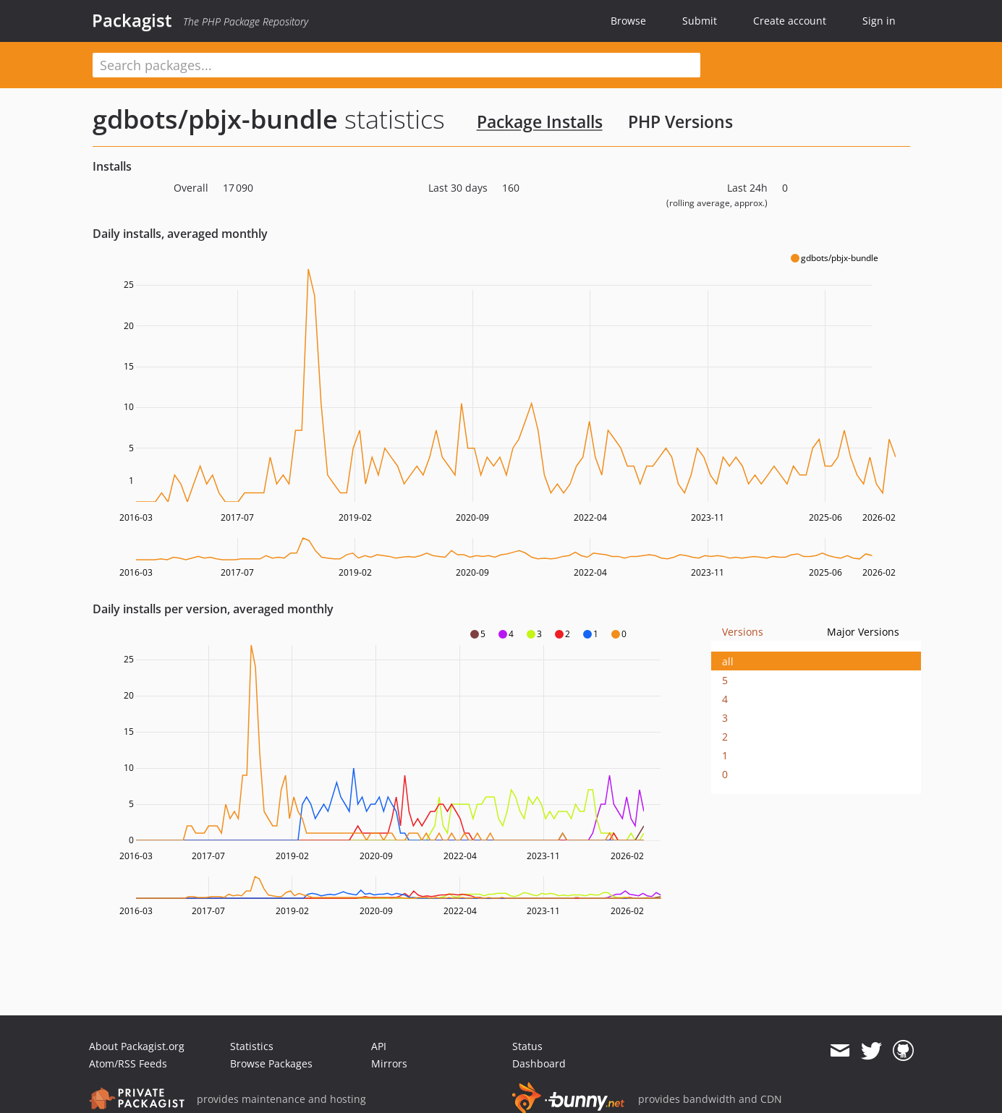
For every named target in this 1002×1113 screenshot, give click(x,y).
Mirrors (389, 1063)
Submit (699, 20)
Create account (789, 20)
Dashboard (539, 1063)
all (728, 661)
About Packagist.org (136, 1046)
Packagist (132, 20)
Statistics (251, 1046)
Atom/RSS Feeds (128, 1063)
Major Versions (863, 632)
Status (527, 1046)
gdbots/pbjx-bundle (215, 119)
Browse (628, 20)
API (378, 1046)
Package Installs (540, 121)
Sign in (879, 20)
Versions (742, 632)
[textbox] (396, 65)
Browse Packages (271, 1063)
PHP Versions (680, 121)
